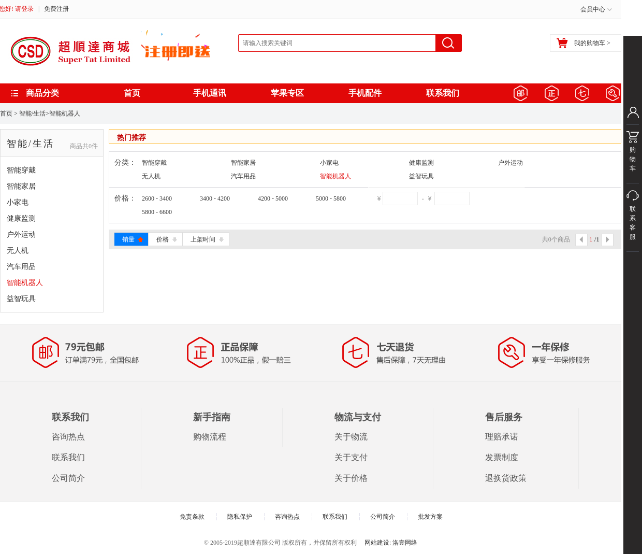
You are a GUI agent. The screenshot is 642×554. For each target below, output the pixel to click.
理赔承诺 (501, 436)
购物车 (632, 153)
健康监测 (21, 218)
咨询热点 (68, 436)
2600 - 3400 (157, 198)
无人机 (17, 250)
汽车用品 (21, 267)
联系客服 (632, 228)
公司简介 (68, 478)
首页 (132, 93)
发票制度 (501, 457)
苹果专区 (287, 93)
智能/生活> (34, 113)
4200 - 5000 (273, 198)
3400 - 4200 (215, 198)
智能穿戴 (21, 170)
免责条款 (192, 516)
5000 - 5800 (331, 198)
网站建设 (376, 542)
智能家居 (21, 186)
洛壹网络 (404, 542)
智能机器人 (64, 113)
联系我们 (442, 93)
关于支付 (351, 457)
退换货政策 (506, 478)
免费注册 (56, 8)
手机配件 (365, 93)
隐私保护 (239, 516)
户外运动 (21, 234)
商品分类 (42, 93)
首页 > (9, 113)
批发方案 (430, 516)
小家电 (17, 202)
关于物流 (351, 436)
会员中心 (592, 9)
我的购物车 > (583, 43)
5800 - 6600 (157, 212)
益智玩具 (21, 299)
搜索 (448, 43)
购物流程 (209, 436)
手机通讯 (209, 93)
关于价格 (351, 478)
